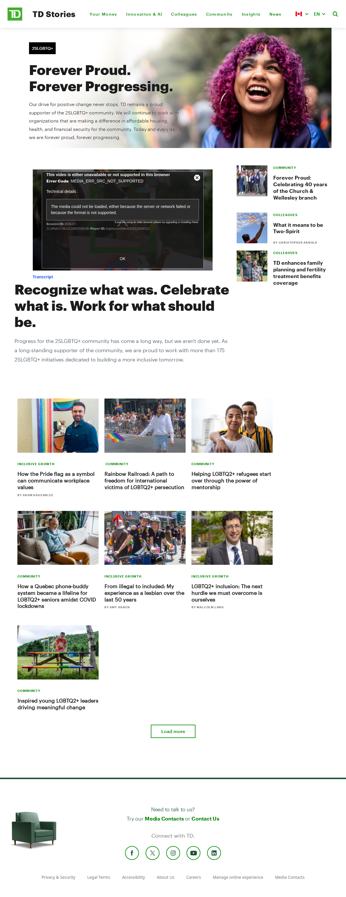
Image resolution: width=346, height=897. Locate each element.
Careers (193, 877)
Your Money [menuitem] (103, 14)
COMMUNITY (284, 167)
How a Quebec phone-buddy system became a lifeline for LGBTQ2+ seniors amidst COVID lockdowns (56, 596)
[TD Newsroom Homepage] (15, 19)
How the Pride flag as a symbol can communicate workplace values (56, 480)
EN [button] (317, 14)
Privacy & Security (58, 877)
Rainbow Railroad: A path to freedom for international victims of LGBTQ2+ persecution (144, 480)
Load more (173, 731)
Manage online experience (238, 877)
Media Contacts (164, 818)
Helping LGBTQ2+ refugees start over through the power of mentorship (231, 480)
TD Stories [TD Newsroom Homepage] (54, 14)
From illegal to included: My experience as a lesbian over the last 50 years (144, 593)
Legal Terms (98, 877)
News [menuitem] (275, 14)
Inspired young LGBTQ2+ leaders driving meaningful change (57, 703)
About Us (165, 877)
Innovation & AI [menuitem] (144, 14)
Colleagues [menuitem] (184, 14)
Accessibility (133, 877)
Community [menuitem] (219, 14)
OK (123, 258)
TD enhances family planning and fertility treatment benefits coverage (299, 273)
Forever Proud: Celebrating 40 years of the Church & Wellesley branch (300, 187)
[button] (302, 13)
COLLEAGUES (285, 215)
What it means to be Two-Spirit (298, 228)
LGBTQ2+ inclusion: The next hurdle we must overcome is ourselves (226, 593)
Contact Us (205, 818)
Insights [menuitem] (251, 14)
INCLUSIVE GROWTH (36, 464)
